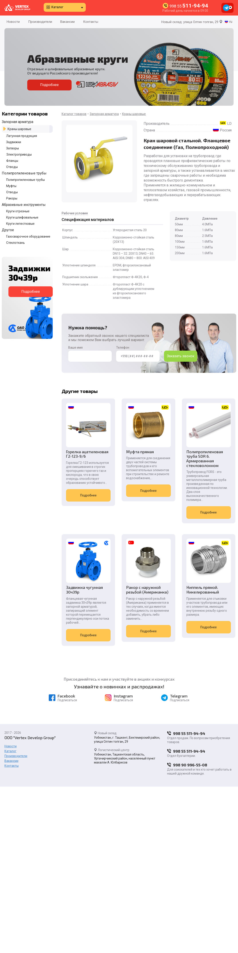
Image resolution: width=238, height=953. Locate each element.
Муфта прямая (140, 451)
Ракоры (11, 198)
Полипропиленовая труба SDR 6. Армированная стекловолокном (204, 458)
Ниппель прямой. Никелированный (202, 589)
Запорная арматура (17, 122)
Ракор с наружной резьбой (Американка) (147, 589)
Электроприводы (19, 154)
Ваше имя (90, 354)
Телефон (138, 354)
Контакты (90, 22)
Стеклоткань (15, 242)
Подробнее (49, 85)
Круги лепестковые (20, 223)
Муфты (11, 186)
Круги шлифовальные (22, 217)
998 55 (189, 6)
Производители (40, 22)
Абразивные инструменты (24, 205)
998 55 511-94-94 (186, 733)
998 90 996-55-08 (187, 764)
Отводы (12, 167)
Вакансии (67, 22)
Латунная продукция (21, 136)
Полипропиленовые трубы (24, 173)
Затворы (12, 148)
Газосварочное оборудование (28, 236)
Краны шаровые (19, 129)
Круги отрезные (17, 211)
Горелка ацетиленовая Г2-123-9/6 (87, 454)
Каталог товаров (74, 114)
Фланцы (12, 160)
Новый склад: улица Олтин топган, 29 (191, 22)
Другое (8, 230)
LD (229, 123)
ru (230, 22)
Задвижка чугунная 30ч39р (84, 589)
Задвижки (13, 142)
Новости (13, 22)
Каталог (57, 7)
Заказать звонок (180, 356)
